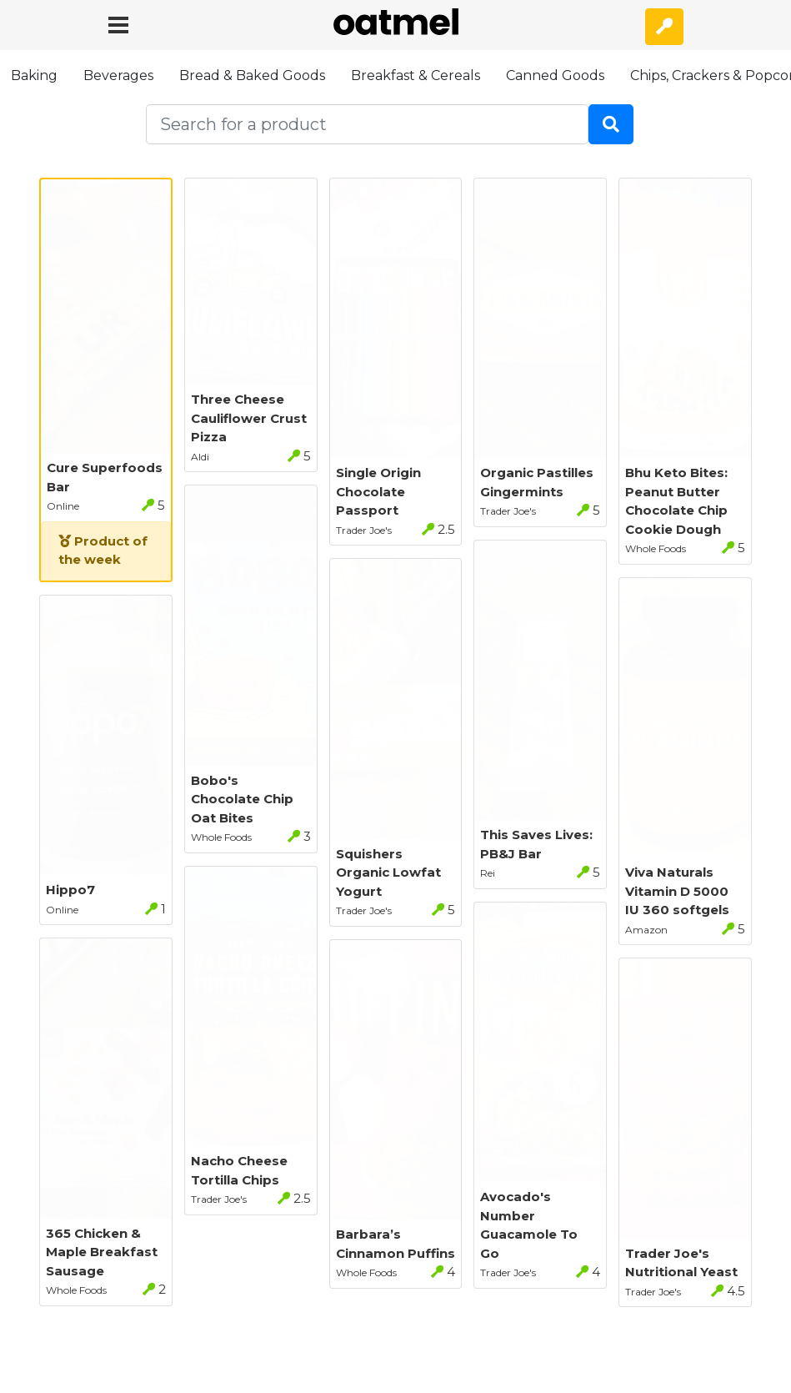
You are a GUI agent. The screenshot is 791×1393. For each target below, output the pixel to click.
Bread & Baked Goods (252, 75)
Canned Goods (555, 75)
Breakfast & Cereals (415, 75)
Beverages (118, 75)
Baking (34, 75)
